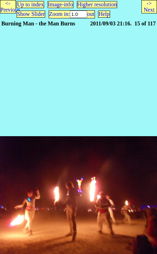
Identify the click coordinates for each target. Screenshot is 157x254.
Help (103, 14)
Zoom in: (59, 14)
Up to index (30, 4)
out (90, 14)
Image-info (60, 4)
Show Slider (31, 14)
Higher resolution (97, 4)
